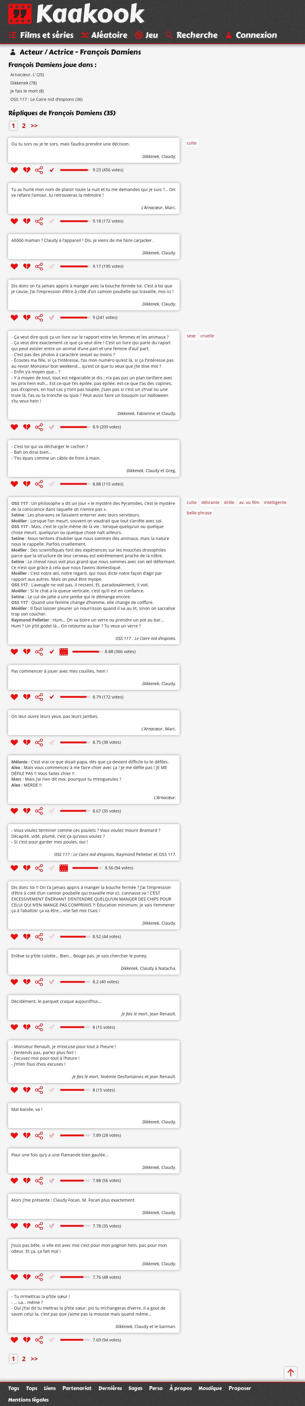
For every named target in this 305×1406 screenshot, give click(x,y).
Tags (13, 1388)
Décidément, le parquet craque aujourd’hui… (56, 1002)
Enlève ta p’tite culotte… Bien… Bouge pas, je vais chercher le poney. (79, 956)
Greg (170, 471)
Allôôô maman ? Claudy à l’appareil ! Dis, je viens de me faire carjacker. (82, 241)
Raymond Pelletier (134, 855)
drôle (229, 503)
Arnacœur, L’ (22, 75)
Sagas (135, 1388)
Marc (170, 208)
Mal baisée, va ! (26, 1110)
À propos (180, 1388)
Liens (50, 1388)
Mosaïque (210, 1388)
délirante (210, 503)
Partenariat (76, 1388)
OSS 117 (167, 855)
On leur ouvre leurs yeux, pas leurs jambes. (55, 717)
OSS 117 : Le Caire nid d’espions (42, 100)
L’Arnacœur (152, 208)
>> (34, 126)
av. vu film (249, 503)
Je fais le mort (24, 92)
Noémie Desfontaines (122, 1077)
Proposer (239, 1388)
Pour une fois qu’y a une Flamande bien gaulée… (59, 1155)
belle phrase (199, 513)
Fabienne (146, 414)
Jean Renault (162, 1014)
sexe (191, 336)
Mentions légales (28, 1400)
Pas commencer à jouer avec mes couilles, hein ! (59, 671)
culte (192, 143)
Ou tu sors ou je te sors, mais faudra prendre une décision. (70, 145)
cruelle (207, 336)
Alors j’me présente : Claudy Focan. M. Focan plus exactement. (73, 1200)
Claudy (168, 157)
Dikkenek (19, 83)
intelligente (275, 503)
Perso (156, 1388)
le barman (165, 1327)
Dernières (110, 1388)
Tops (31, 1388)
